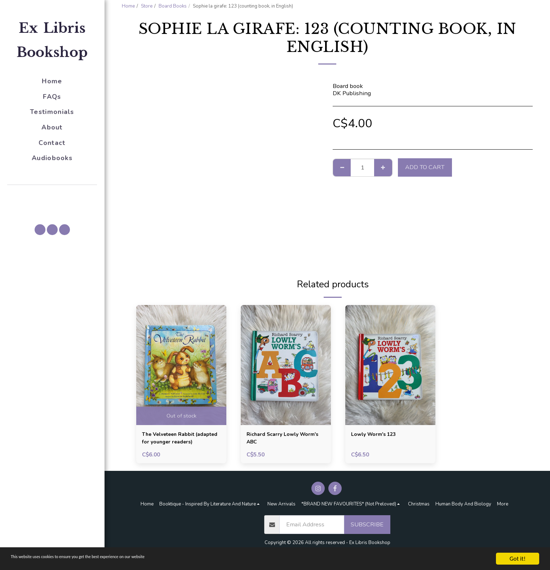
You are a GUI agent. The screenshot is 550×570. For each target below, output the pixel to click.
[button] (52, 195)
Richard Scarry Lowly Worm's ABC (276, 439)
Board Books (173, 6)
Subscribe (367, 527)
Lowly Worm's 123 (377, 435)
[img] (181, 365)
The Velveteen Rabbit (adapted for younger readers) (173, 440)
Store (146, 6)
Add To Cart (424, 167)
